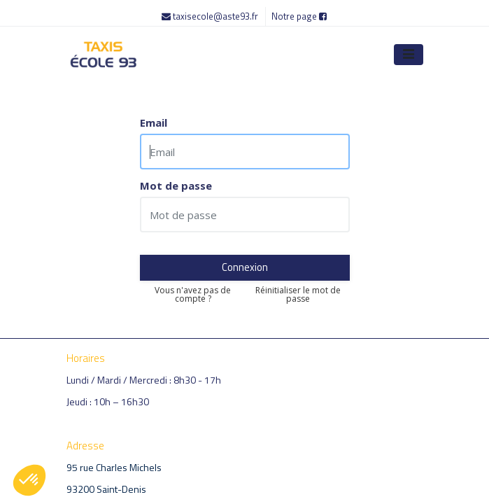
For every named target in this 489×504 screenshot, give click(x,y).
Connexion (245, 267)
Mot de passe (176, 186)
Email (153, 123)
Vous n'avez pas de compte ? (193, 294)
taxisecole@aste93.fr (211, 16)
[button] (29, 480)
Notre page (299, 16)
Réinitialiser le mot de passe (298, 294)
